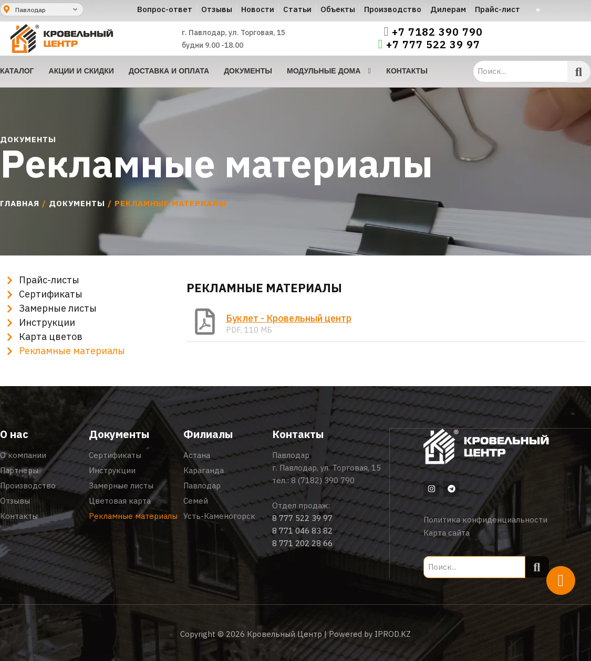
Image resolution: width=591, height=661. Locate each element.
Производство (28, 486)
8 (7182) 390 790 (323, 480)
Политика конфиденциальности (485, 519)
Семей (195, 501)
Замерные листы (121, 486)
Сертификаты (115, 455)
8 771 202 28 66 (302, 543)
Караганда (203, 470)
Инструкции (112, 470)
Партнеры (19, 470)
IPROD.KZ (393, 633)
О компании (23, 455)
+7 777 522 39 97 (433, 44)
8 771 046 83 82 (302, 531)
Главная (19, 203)
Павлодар (202, 486)
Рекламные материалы (133, 516)
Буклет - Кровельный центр (288, 318)
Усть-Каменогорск (219, 516)
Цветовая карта (120, 501)
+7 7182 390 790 (437, 32)
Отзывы (15, 501)
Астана (196, 455)
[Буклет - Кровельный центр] (205, 321)
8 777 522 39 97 (302, 518)
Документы (77, 203)
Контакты (19, 516)
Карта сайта (446, 532)
